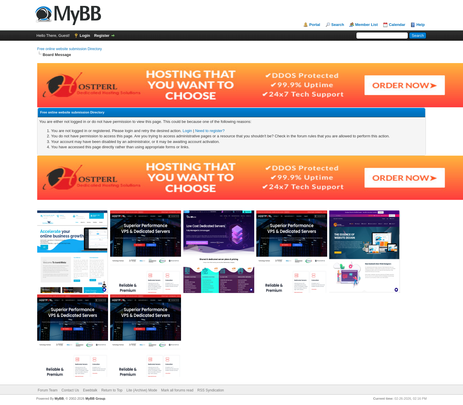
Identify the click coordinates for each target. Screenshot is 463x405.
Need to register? (210, 131)
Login (85, 35)
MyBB (59, 398)
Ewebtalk (90, 390)
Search (337, 24)
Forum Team (48, 390)
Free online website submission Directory (69, 49)
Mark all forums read (177, 390)
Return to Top (112, 390)
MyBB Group (95, 398)
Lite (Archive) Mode (141, 390)
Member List (366, 24)
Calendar (397, 24)
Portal (314, 24)
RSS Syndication (210, 390)
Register (102, 35)
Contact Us (70, 390)
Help (420, 24)
